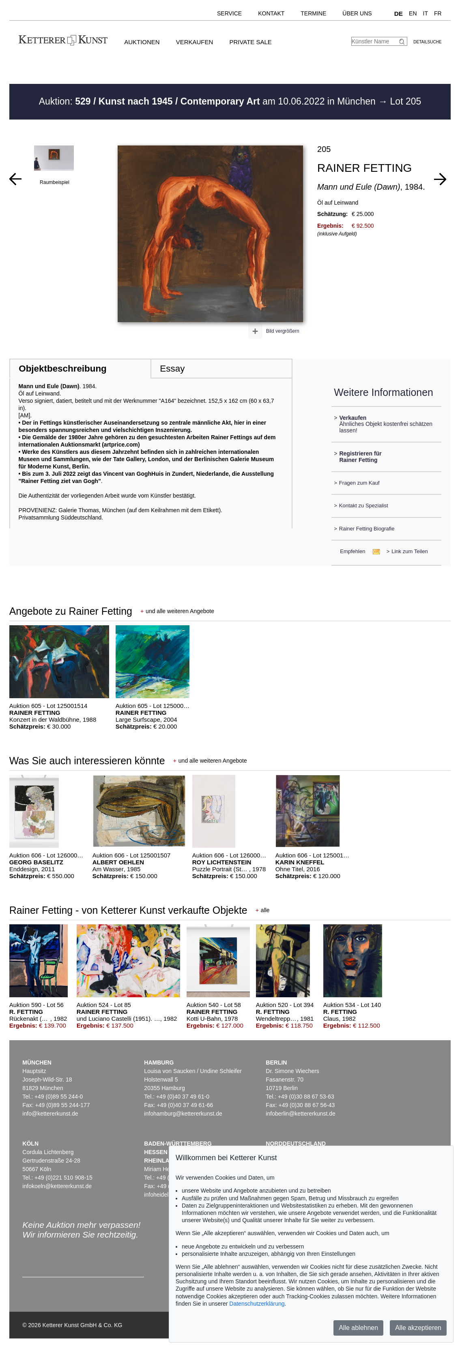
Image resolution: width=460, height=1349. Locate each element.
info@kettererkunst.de (50, 1113)
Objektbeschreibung (62, 368)
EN (413, 13)
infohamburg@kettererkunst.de (183, 1113)
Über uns (357, 13)
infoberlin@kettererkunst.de (300, 1113)
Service (229, 13)
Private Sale (250, 41)
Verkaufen (194, 41)
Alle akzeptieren (418, 1327)
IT (425, 13)
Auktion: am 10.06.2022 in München (208, 101)
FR (438, 13)
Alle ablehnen (358, 1327)
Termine (313, 13)
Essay (172, 368)
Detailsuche (427, 42)
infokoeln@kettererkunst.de (57, 1186)
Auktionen (142, 41)
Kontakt (271, 13)
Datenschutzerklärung (256, 1303)
